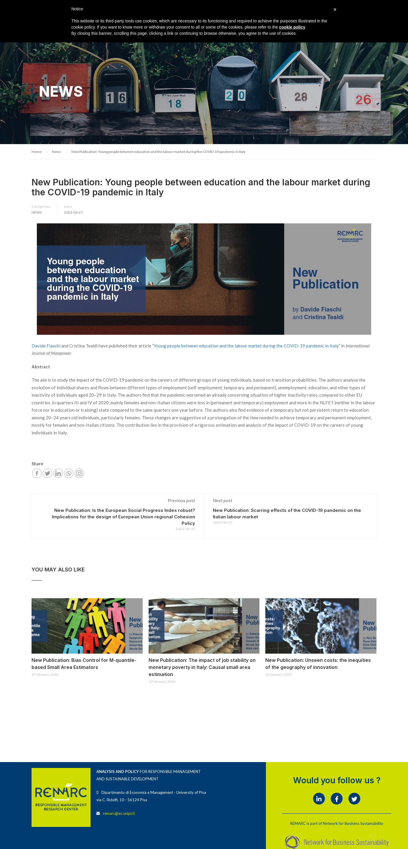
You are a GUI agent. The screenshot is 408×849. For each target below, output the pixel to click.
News (37, 213)
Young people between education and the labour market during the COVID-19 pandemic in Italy (246, 346)
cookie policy (292, 27)
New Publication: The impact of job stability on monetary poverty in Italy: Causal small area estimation (202, 667)
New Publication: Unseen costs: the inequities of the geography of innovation (318, 663)
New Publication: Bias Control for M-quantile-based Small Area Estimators (84, 663)
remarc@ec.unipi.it (119, 813)
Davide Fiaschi (46, 346)
